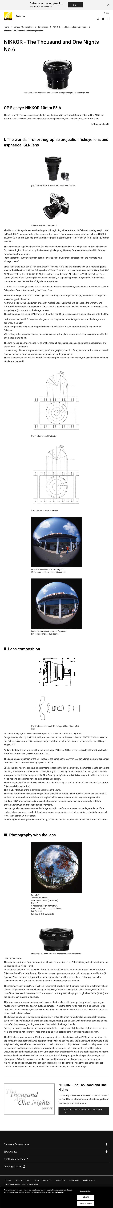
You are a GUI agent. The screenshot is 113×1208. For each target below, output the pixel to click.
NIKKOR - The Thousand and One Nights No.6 (23, 31)
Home (6, 27)
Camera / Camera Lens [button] (16, 1144)
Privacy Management (23, 1180)
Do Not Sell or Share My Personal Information (21, 1184)
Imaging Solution (14, 1166)
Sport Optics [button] (10, 1151)
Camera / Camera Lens (23, 27)
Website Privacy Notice (43, 1180)
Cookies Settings (85, 1192)
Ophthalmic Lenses (16, 1159)
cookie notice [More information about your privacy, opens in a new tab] (59, 1193)
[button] (98, 19)
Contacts (7, 1180)
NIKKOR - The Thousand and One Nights (70, 27)
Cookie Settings (89, 1180)
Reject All (86, 1198)
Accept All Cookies (86, 1204)
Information (43, 27)
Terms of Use (60, 1180)
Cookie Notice (74, 1180)
